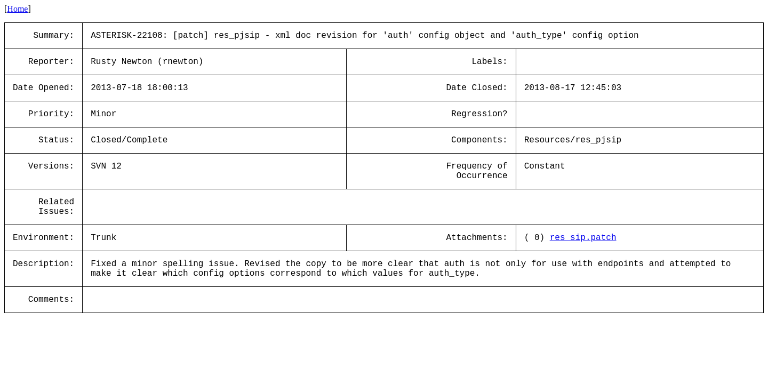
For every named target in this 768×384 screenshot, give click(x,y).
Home (17, 8)
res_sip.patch (583, 238)
